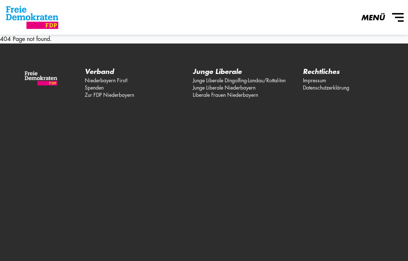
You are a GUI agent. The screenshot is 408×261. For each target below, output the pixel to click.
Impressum (314, 80)
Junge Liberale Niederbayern (224, 87)
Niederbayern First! (106, 80)
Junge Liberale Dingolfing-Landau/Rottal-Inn (239, 80)
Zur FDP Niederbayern (109, 95)
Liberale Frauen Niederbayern (225, 95)
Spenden (94, 87)
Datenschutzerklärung (326, 87)
